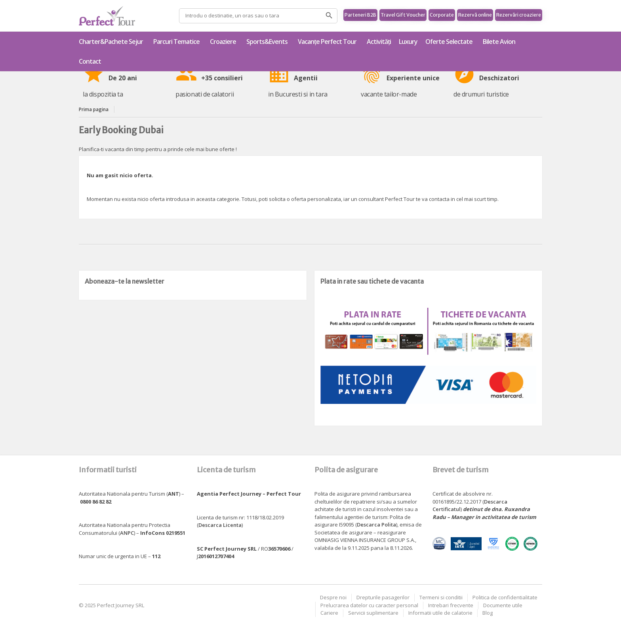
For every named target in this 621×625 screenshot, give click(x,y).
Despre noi (333, 597)
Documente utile (502, 605)
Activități (379, 41)
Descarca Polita (376, 524)
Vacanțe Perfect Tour (328, 41)
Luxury (408, 41)
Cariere (329, 612)
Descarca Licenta (220, 524)
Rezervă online (475, 15)
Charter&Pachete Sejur (112, 41)
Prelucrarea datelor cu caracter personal (369, 605)
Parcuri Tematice (177, 41)
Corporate (442, 15)
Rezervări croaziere (518, 15)
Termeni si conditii (441, 597)
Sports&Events (268, 41)
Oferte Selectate (450, 41)
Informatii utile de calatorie (440, 612)
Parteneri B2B (360, 15)
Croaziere (224, 41)
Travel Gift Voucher (403, 15)
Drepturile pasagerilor (383, 597)
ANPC (127, 532)
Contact (90, 61)
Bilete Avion (499, 41)
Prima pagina (94, 109)
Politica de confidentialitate (504, 597)
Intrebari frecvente (450, 605)
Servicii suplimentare (373, 612)
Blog (487, 612)
